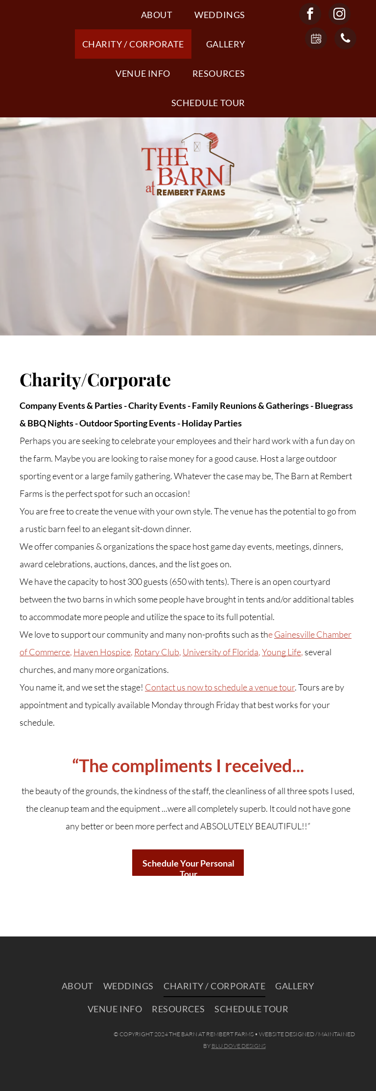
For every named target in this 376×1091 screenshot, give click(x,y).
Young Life (281, 651)
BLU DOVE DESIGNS (239, 1045)
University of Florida (220, 651)
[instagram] (340, 15)
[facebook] (310, 15)
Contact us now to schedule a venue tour (220, 687)
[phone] (345, 39)
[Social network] (316, 39)
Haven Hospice (102, 651)
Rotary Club (156, 651)
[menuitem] (161, 14)
